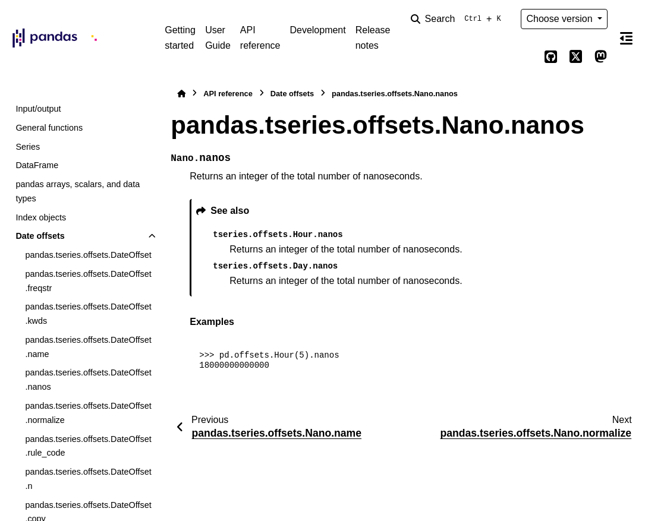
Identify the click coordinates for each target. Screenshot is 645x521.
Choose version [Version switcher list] (560, 19)
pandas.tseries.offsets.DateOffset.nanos (88, 379)
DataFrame (36, 165)
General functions (49, 127)
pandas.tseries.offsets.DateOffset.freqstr (88, 281)
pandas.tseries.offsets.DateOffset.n (88, 479)
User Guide (218, 37)
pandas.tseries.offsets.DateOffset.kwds (88, 314)
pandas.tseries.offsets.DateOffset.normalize (88, 413)
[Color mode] (525, 57)
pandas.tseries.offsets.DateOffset (88, 255)
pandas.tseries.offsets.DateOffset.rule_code (88, 446)
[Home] (181, 93)
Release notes (373, 37)
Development (317, 30)
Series (27, 146)
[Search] (458, 19)
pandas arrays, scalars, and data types (77, 191)
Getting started (180, 37)
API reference (260, 37)
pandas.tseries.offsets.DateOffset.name (88, 347)
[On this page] (626, 38)
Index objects (40, 217)
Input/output (38, 108)
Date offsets (39, 236)
